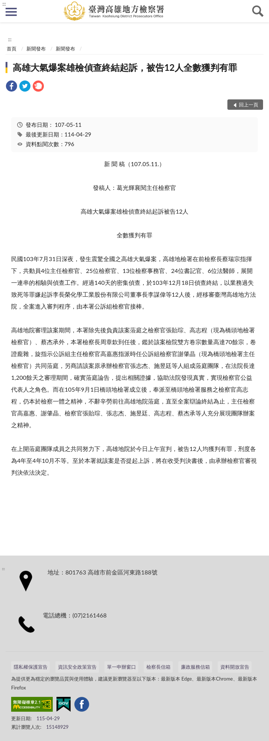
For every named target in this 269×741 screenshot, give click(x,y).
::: (4, 4)
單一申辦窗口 (121, 667)
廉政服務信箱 (195, 667)
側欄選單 (11, 12)
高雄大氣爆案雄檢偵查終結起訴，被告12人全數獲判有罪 (125, 67)
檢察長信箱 (158, 667)
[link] (11, 86)
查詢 (258, 11)
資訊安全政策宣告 (77, 667)
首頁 (11, 49)
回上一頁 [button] (248, 105)
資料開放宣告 (234, 667)
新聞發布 (36, 49)
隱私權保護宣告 (31, 667)
